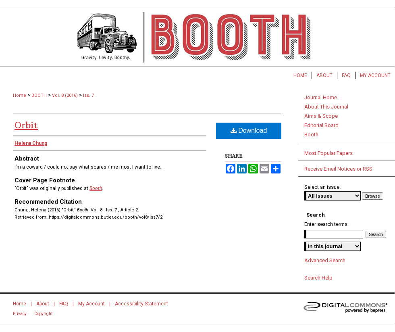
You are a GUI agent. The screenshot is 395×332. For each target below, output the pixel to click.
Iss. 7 (88, 95)
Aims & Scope (321, 116)
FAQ (63, 304)
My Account (91, 304)
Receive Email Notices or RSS (338, 169)
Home (19, 95)
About (42, 304)
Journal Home (320, 97)
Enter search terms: (326, 224)
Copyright (43, 313)
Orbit (26, 125)
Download (249, 130)
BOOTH (39, 95)
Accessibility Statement (141, 304)
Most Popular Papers (328, 153)
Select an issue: (322, 187)
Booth (95, 188)
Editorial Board (321, 125)
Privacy (20, 313)
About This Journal (326, 107)
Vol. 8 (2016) (65, 95)
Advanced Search (324, 260)
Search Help (318, 278)
